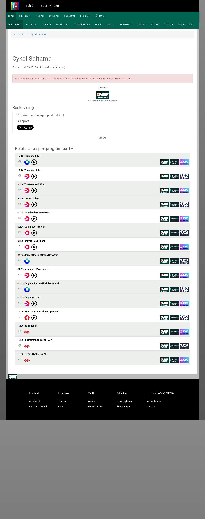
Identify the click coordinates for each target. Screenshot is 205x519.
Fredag (85, 15)
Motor (169, 24)
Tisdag (39, 15)
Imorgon (24, 15)
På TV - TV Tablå (38, 505)
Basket (141, 24)
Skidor (122, 492)
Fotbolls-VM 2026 (160, 492)
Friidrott (126, 24)
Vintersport (82, 24)
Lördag (99, 15)
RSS (60, 505)
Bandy (111, 24)
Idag (11, 15)
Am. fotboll (186, 24)
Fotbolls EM (154, 500)
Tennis (155, 24)
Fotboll (31, 24)
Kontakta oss (95, 505)
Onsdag (54, 15)
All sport (14, 24)
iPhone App (123, 505)
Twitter (62, 500)
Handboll (62, 24)
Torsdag (69, 15)
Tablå (30, 5)
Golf (98, 24)
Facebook (34, 500)
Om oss (151, 505)
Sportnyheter (50, 5)
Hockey (46, 24)
